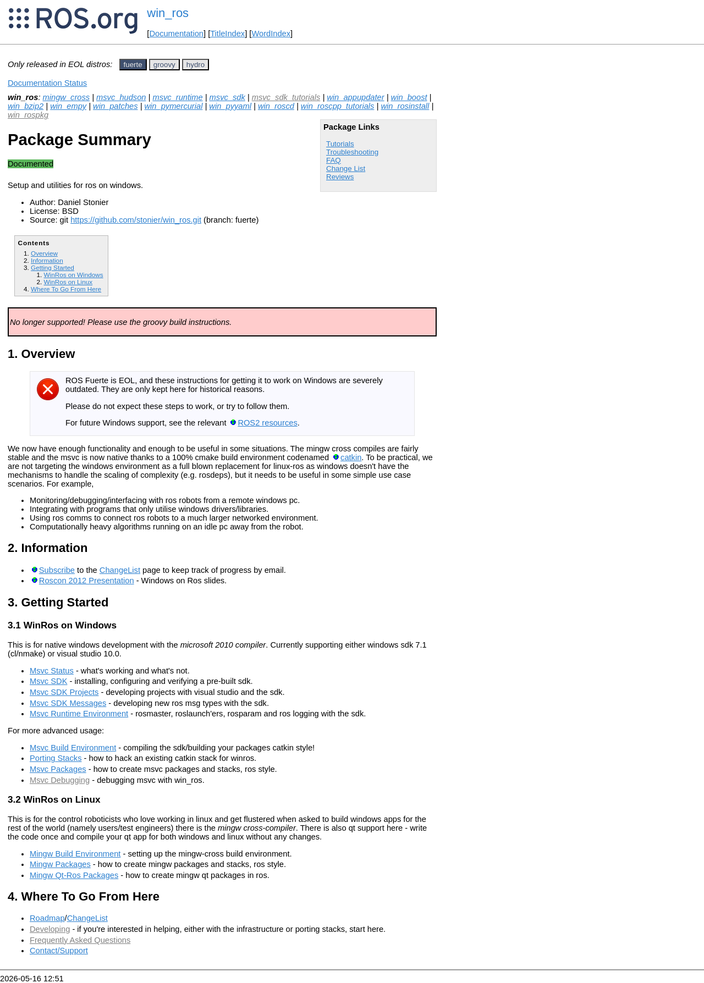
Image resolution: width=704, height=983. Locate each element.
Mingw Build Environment (75, 853)
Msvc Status (52, 670)
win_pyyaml (230, 106)
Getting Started (52, 267)
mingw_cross (66, 97)
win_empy (68, 106)
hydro (195, 64)
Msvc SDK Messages (68, 703)
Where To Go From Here (66, 288)
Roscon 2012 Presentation (86, 580)
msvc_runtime (177, 97)
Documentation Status (47, 83)
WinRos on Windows (73, 274)
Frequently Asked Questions (80, 940)
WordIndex (270, 33)
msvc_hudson (121, 97)
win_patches (115, 106)
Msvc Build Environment (73, 747)
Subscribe (57, 570)
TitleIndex (227, 33)
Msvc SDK (48, 681)
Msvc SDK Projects (64, 692)
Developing (50, 929)
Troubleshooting (352, 152)
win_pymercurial (174, 106)
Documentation (176, 33)
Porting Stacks (56, 758)
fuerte (133, 64)
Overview (44, 253)
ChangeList (120, 570)
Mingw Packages (60, 864)
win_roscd (276, 106)
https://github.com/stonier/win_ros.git (135, 220)
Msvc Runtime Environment (79, 713)
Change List (345, 168)
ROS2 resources (267, 422)
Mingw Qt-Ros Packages (74, 875)
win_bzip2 (25, 106)
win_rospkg (28, 115)
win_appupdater (355, 97)
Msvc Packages (58, 769)
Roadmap (47, 918)
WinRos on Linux (67, 281)
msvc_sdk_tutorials (286, 97)
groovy (164, 64)
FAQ (333, 160)
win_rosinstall (405, 106)
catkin (350, 457)
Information (47, 260)
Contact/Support (59, 950)
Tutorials (340, 144)
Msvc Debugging (60, 780)
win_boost (409, 97)
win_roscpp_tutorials (338, 106)
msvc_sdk (227, 97)
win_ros (168, 13)
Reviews (340, 177)
